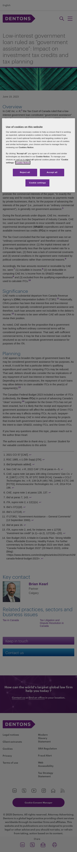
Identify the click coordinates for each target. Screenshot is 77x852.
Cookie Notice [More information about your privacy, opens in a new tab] (23, 163)
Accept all (52, 172)
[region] (38, 155)
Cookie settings (37, 183)
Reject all (25, 172)
